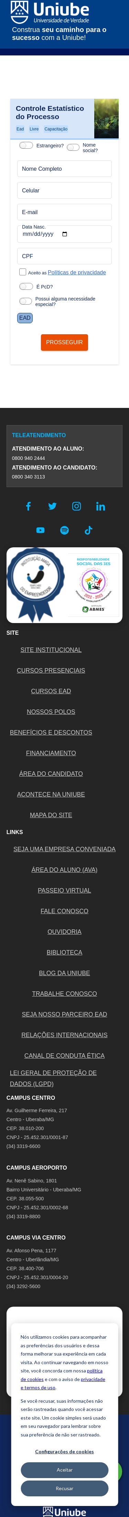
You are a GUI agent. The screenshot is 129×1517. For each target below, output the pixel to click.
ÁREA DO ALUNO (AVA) (65, 869)
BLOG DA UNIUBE (64, 973)
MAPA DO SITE (51, 815)
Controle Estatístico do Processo (50, 112)
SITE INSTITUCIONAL (51, 649)
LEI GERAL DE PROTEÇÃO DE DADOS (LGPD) (53, 1078)
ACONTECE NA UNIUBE (51, 794)
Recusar (64, 1488)
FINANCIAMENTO (51, 753)
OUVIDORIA (64, 931)
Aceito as (67, 272)
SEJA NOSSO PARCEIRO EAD (64, 1014)
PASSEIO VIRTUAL (64, 890)
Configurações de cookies (64, 1451)
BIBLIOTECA (65, 952)
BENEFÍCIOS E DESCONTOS (51, 732)
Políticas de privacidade (77, 272)
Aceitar (65, 1470)
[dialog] (64, 1414)
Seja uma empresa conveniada (64, 849)
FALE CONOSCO (64, 911)
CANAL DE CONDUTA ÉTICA (64, 1055)
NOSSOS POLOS (51, 711)
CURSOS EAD (51, 691)
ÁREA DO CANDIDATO (51, 773)
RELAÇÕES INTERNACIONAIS (64, 1035)
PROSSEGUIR (64, 342)
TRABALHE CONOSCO (64, 993)
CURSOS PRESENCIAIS (51, 670)
